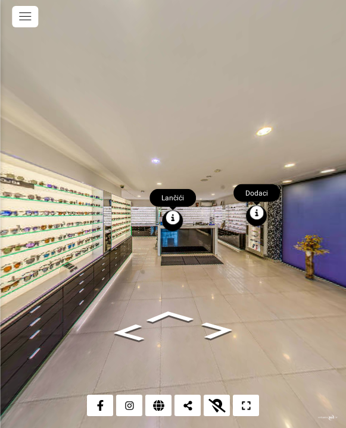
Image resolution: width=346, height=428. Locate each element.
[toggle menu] (25, 16)
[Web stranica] (158, 405)
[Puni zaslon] (246, 405)
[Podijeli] (187, 405)
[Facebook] (100, 405)
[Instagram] (129, 405)
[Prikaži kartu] (217, 405)
